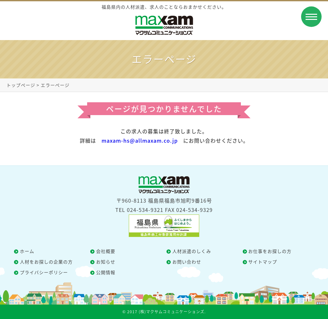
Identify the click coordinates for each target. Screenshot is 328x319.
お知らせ (105, 261)
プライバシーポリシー (44, 272)
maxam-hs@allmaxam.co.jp (140, 140)
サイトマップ (262, 261)
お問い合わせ (186, 261)
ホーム (27, 251)
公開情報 (105, 272)
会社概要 (105, 251)
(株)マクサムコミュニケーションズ (171, 312)
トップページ (20, 85)
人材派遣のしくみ (191, 251)
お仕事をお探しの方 (269, 251)
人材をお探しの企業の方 (46, 261)
